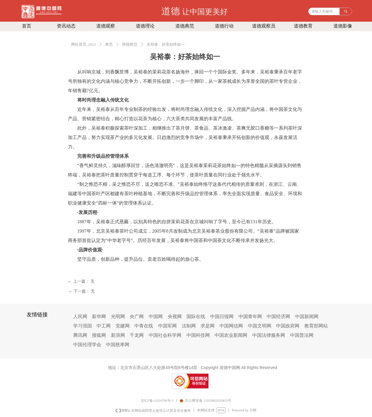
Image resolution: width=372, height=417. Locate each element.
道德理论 (145, 25)
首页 (26, 25)
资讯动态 (66, 25)
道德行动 (224, 25)
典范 (109, 44)
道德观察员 (263, 25)
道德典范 (184, 25)
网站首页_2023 (83, 44)
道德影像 (342, 25)
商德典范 (129, 44)
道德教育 (303, 25)
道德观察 (105, 25)
